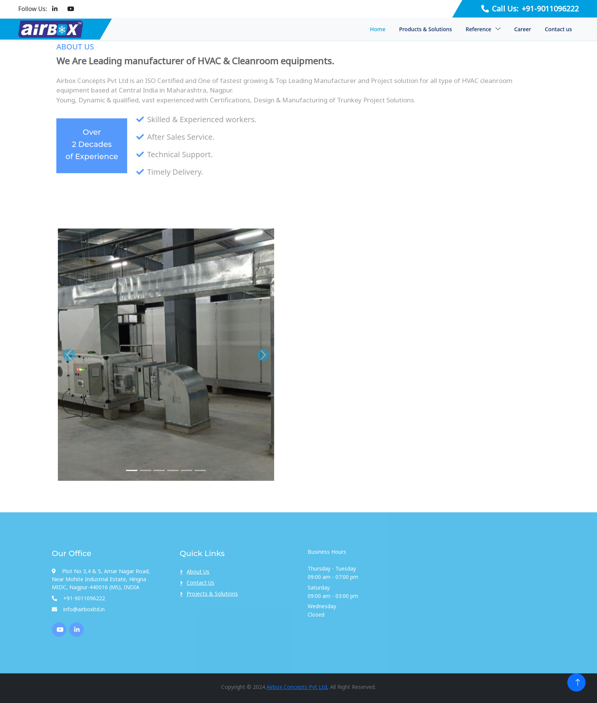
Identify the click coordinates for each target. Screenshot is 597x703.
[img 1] (131, 491)
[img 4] (173, 491)
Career (522, 29)
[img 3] (159, 491)
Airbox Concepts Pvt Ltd (297, 686)
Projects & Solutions (212, 593)
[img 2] (145, 491)
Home (377, 29)
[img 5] (186, 491)
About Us (198, 571)
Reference (478, 29)
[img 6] (200, 491)
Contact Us (200, 582)
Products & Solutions (425, 29)
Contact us (558, 29)
